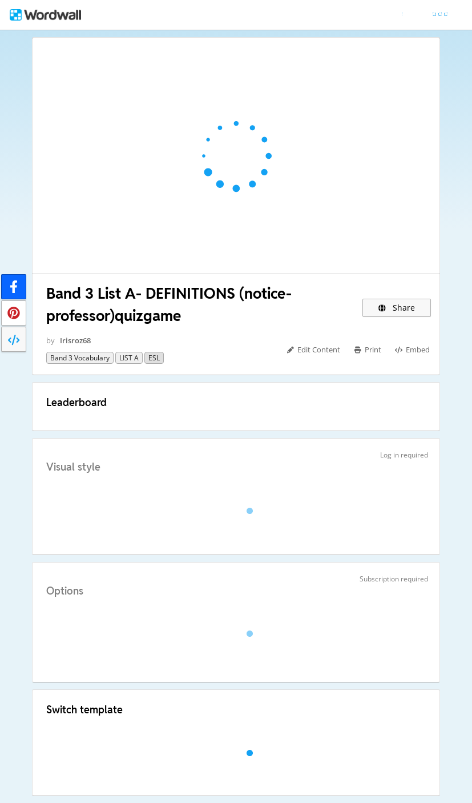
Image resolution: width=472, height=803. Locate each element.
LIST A (129, 358)
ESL (154, 358)
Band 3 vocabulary (80, 358)
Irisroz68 (75, 340)
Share (396, 307)
